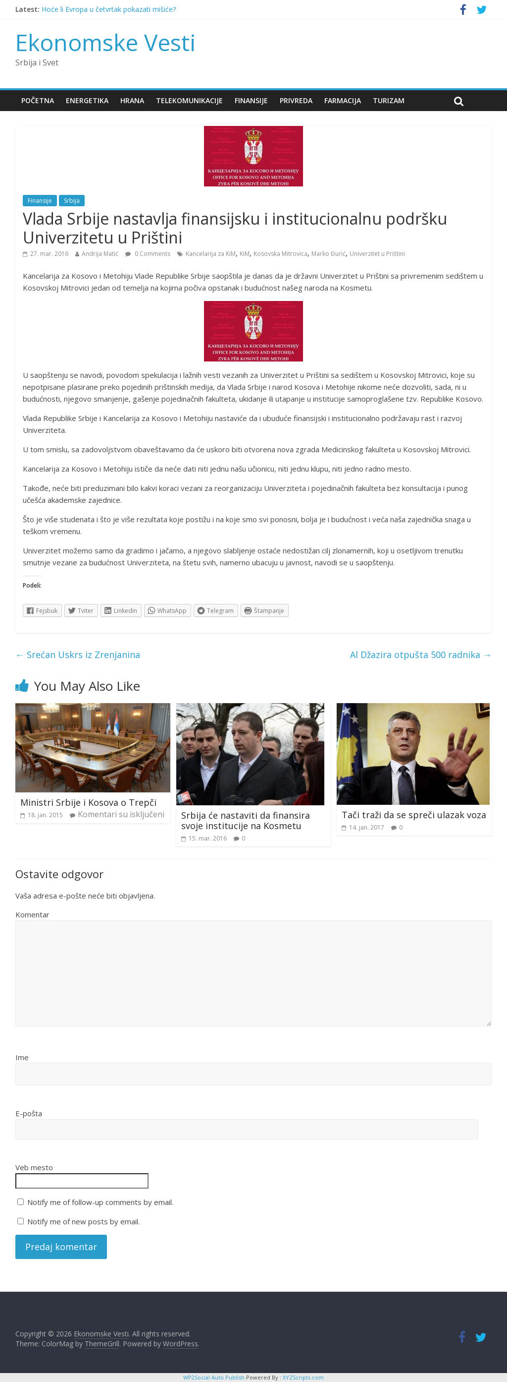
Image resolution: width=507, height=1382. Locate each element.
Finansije (251, 100)
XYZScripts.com (303, 1377)
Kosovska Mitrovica (280, 253)
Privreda (296, 100)
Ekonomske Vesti (105, 42)
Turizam (389, 100)
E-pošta (28, 1113)
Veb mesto (34, 1167)
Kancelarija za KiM (211, 253)
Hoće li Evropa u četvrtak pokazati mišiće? (109, 9)
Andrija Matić (100, 253)
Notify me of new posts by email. (83, 1221)
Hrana (132, 100)
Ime (22, 1057)
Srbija (72, 200)
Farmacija (342, 100)
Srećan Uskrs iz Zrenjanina (77, 655)
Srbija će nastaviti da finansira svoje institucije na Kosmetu (245, 820)
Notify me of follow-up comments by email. (100, 1202)
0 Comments (147, 253)
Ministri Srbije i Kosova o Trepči (88, 802)
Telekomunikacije (189, 100)
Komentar (32, 914)
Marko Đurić (328, 253)
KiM (245, 253)
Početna (37, 100)
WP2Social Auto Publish (214, 1377)
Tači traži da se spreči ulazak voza (414, 815)
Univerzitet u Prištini (377, 253)
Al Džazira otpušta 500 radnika (421, 655)
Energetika (87, 100)
